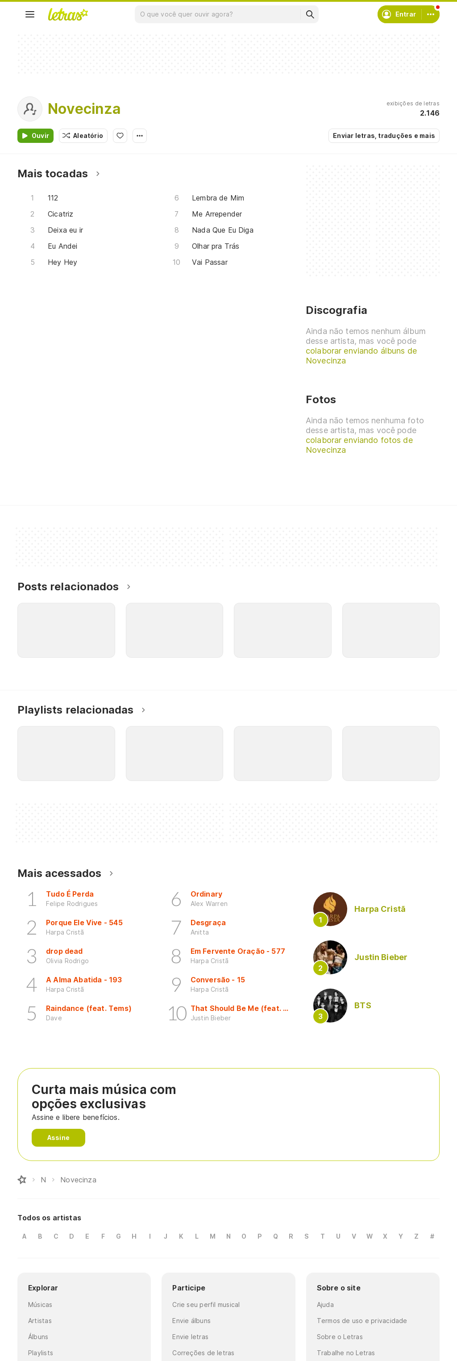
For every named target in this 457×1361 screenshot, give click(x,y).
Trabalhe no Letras (346, 1353)
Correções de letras (203, 1353)
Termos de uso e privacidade (362, 1320)
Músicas (40, 1304)
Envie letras (190, 1336)
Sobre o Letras (340, 1336)
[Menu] (29, 14)
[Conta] (431, 14)
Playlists (40, 1353)
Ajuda (325, 1304)
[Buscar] (310, 14)
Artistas (40, 1320)
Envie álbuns (191, 1320)
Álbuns (38, 1336)
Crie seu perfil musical (206, 1304)
